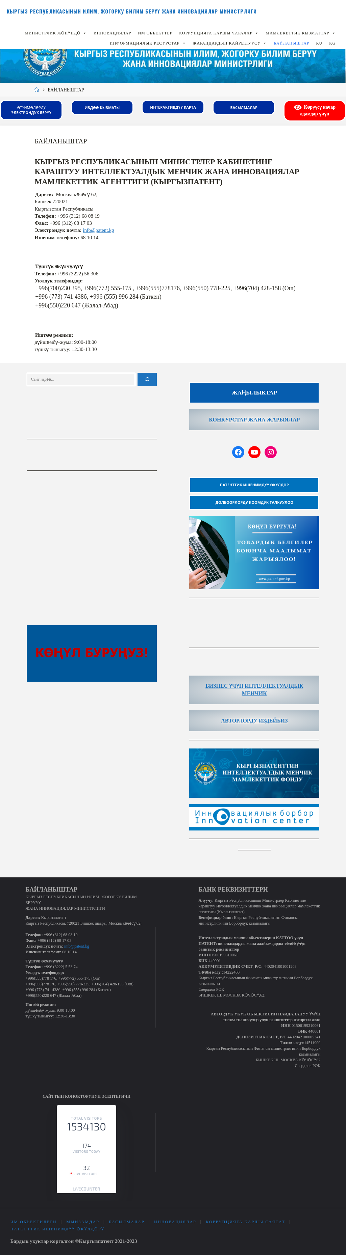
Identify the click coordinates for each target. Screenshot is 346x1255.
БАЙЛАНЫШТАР (291, 43)
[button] (84, 33)
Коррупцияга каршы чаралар (219, 33)
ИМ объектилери (33, 1222)
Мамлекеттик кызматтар (301, 33)
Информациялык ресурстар (148, 43)
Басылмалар (127, 1222)
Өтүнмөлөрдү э (31, 110)
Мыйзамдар (83, 1222)
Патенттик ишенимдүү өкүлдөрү (57, 1229)
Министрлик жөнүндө (56, 33)
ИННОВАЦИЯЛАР (112, 33)
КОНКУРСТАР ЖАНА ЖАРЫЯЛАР (254, 419)
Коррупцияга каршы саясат (246, 1222)
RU (319, 43)
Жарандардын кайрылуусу (230, 43)
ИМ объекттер (155, 33)
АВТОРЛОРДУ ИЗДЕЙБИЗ (254, 720)
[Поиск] (147, 379)
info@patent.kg (99, 230)
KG (332, 43)
